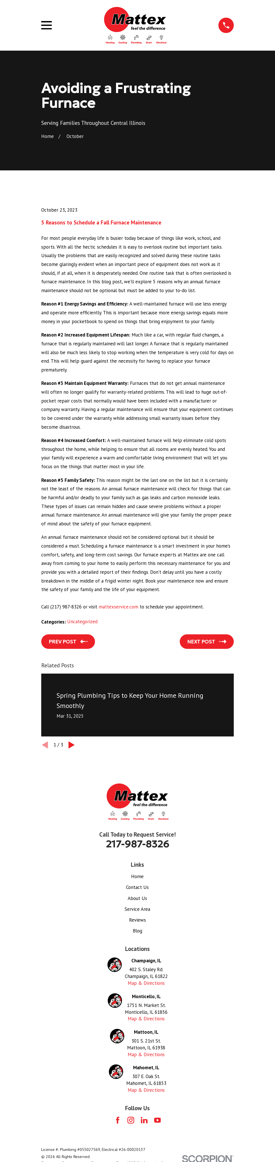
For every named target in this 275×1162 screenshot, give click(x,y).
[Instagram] (130, 1120)
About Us (137, 898)
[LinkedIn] (144, 1120)
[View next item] (71, 745)
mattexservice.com (118, 607)
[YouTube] (157, 1120)
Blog (137, 931)
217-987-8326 (137, 844)
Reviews (137, 920)
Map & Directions (146, 983)
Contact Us (137, 887)
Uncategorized (82, 621)
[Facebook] (117, 1120)
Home (137, 876)
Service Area (137, 909)
